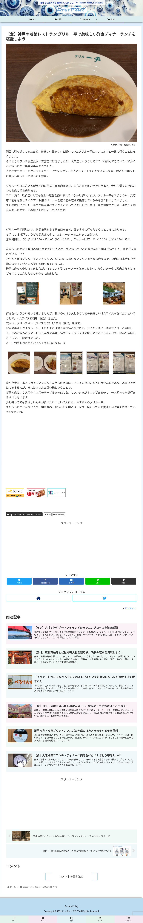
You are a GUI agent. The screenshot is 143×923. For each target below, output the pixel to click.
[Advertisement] (71, 546)
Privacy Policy (71, 906)
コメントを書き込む (71, 876)
